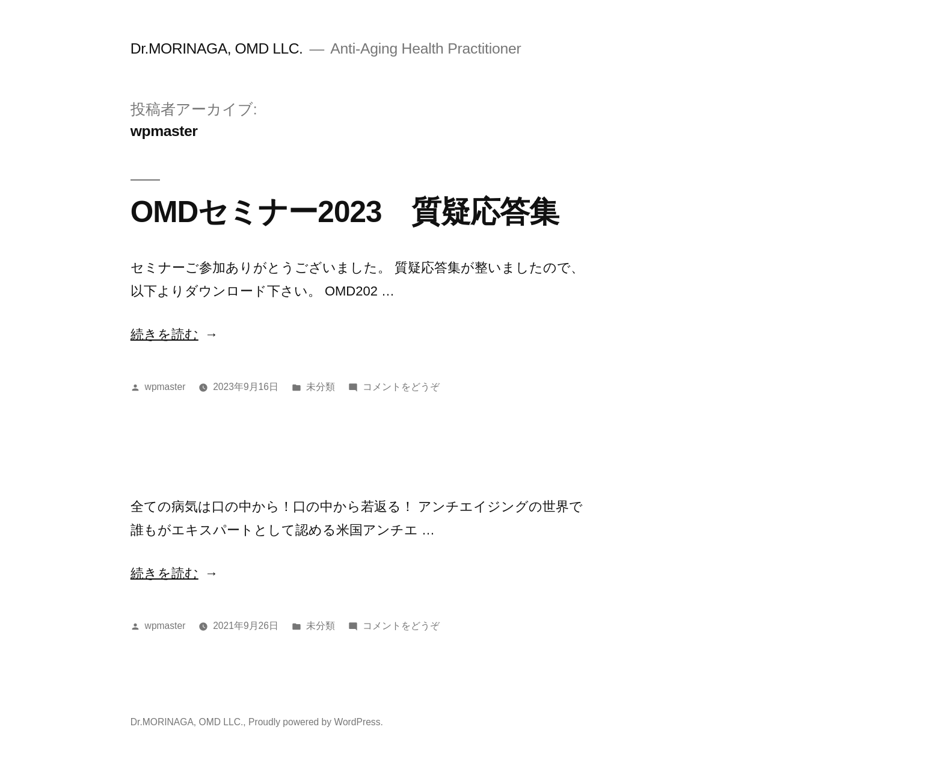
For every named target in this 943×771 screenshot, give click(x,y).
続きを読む (164, 334)
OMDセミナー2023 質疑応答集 (345, 211)
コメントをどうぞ (401, 387)
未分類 (320, 387)
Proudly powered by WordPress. (315, 722)
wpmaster (165, 387)
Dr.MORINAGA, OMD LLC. (217, 48)
